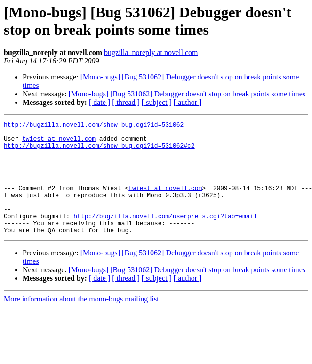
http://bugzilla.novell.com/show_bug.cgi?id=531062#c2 (99, 151)
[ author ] (188, 102)
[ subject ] (157, 102)
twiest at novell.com (59, 142)
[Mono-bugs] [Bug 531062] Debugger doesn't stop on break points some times (187, 94)
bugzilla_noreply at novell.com (151, 52)
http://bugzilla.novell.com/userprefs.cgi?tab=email (165, 235)
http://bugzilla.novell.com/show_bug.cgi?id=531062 (94, 125)
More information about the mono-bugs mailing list (81, 321)
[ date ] (99, 102)
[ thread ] (126, 102)
